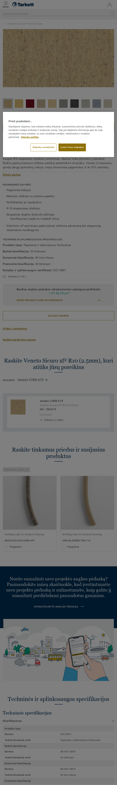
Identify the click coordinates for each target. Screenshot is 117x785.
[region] (58, 134)
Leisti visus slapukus (72, 147)
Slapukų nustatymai (43, 147)
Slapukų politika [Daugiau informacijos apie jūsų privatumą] (30, 137)
